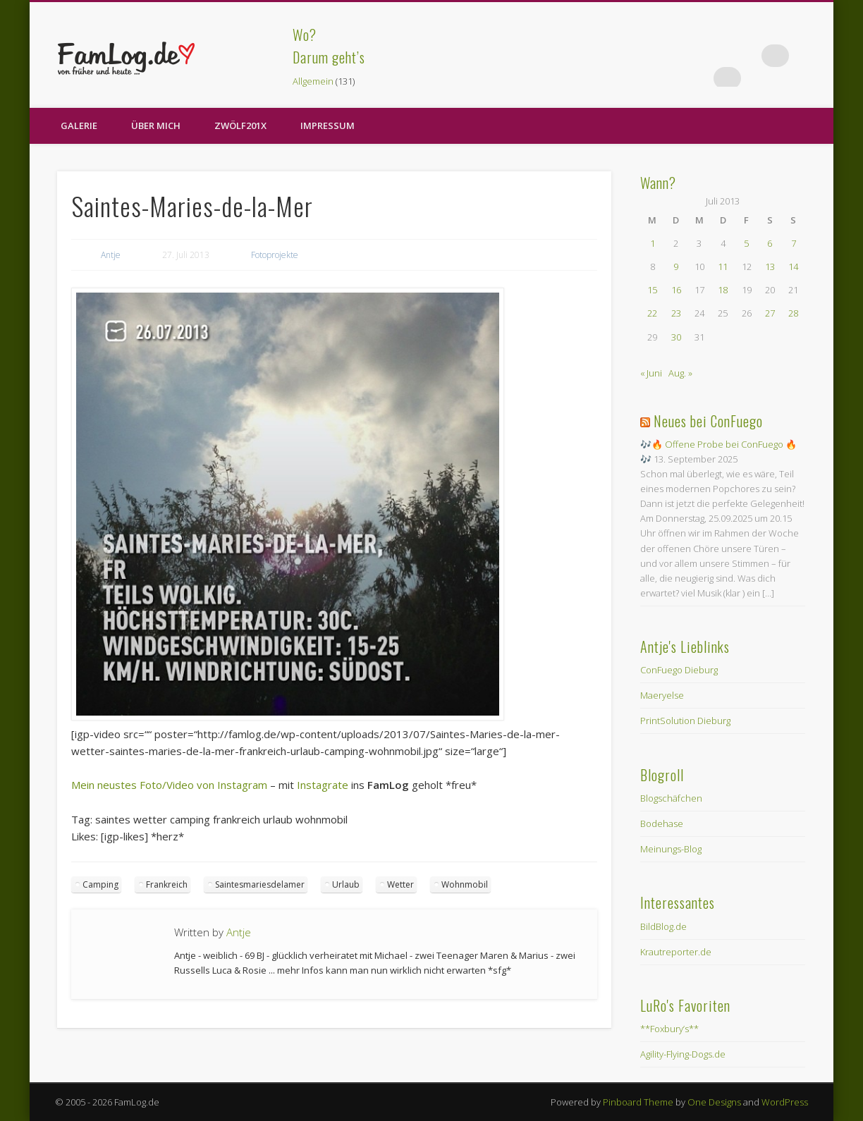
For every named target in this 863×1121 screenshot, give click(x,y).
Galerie (79, 125)
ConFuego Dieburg (679, 669)
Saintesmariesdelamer (260, 884)
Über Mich (155, 125)
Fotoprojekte (274, 255)
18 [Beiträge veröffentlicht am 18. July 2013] (723, 289)
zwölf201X (240, 125)
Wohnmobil (464, 884)
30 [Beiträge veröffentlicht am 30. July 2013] (676, 337)
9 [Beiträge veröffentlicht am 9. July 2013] (675, 266)
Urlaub (346, 884)
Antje (111, 255)
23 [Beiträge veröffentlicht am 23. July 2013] (676, 313)
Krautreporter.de (675, 951)
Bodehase (661, 823)
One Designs (714, 1102)
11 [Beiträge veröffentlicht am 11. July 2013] (723, 266)
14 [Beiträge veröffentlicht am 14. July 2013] (793, 266)
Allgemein (313, 81)
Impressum (327, 125)
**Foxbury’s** (669, 1028)
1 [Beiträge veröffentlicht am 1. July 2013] (652, 243)
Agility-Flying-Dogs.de (683, 1054)
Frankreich (167, 884)
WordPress (784, 1102)
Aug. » (680, 373)
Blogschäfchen (671, 798)
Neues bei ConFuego (708, 420)
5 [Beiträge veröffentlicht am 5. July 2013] (746, 243)
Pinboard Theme (638, 1102)
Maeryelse (662, 695)
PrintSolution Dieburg (685, 720)
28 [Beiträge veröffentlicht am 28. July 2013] (793, 313)
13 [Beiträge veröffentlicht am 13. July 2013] (770, 266)
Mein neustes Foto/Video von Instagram (169, 785)
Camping (100, 884)
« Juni (651, 373)
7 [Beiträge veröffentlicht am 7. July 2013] (793, 243)
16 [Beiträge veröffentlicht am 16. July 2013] (676, 289)
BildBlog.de (663, 926)
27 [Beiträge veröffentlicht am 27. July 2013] (770, 313)
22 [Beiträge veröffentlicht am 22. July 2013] (652, 313)
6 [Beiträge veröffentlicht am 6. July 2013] (769, 243)
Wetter (400, 884)
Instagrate (322, 785)
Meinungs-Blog (671, 849)
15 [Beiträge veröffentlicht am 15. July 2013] (652, 289)
